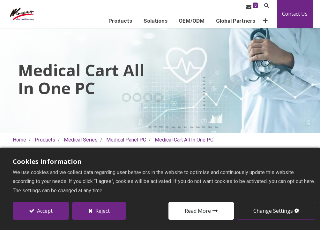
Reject (102, 210)
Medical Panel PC (126, 139)
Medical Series (81, 139)
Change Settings (273, 210)
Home (19, 139)
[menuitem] (244, 20)
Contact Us (302, 13)
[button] (273, 20)
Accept (44, 210)
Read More (198, 210)
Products (45, 139)
